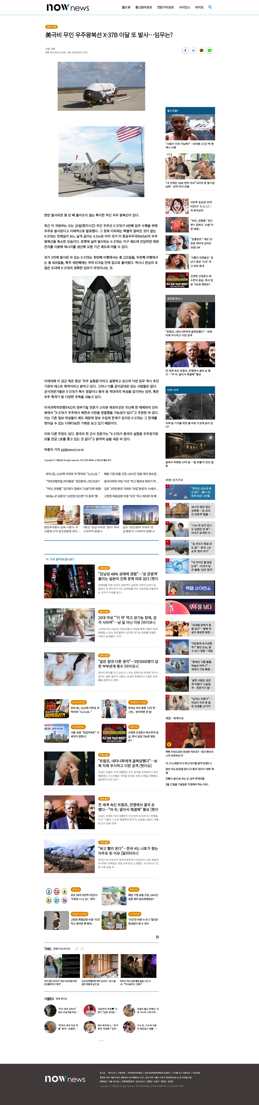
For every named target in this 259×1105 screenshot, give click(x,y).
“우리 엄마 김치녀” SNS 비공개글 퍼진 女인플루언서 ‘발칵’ (98, 982)
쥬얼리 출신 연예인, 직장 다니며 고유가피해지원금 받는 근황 (148, 1012)
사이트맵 (196, 1072)
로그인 (102, 1072)
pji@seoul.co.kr (72, 449)
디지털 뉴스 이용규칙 (181, 1072)
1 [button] (99, 1040)
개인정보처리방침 (135, 1072)
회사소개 (111, 1072)
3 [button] (103, 1040)
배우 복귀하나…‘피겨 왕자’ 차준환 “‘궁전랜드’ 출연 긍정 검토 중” (108, 1029)
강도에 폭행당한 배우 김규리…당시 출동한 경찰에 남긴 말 (137, 982)
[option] (61, 971)
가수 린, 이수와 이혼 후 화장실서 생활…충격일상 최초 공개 (147, 1029)
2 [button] (101, 1040)
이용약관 (121, 1072)
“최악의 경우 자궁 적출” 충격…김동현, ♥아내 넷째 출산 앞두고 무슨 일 (60, 982)
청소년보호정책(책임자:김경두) (157, 1072)
